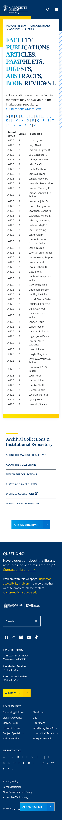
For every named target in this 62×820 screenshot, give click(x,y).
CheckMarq (39, 712)
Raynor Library (40, 25)
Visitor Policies (11, 738)
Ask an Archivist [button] (33, 806)
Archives (15, 29)
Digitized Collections (22, 493)
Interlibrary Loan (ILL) (45, 728)
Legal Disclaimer (12, 787)
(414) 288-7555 (11, 670)
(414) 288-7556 (11, 680)
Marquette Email (42, 738)
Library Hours (10, 722)
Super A (29, 29)
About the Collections (21, 464)
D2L (35, 717)
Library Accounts (12, 717)
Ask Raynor (12, 693)
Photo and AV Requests (21, 484)
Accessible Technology (15, 797)
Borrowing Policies (13, 712)
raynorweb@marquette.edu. (20, 592)
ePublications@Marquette (24, 109)
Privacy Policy (10, 781)
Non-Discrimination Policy (17, 792)
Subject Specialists (13, 733)
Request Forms (11, 728)
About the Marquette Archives (26, 455)
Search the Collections (21, 474)
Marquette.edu (16, 25)
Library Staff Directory (45, 733)
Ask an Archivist (27, 525)
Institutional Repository (22, 503)
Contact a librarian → (19, 569)
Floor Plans (39, 722)
